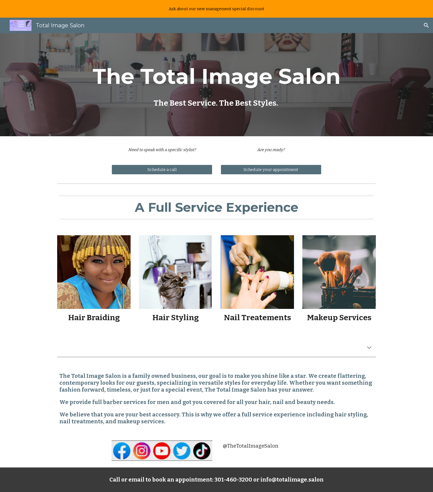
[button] (426, 25)
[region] (216, 9)
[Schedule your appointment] (271, 169)
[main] (216, 84)
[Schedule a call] (162, 169)
